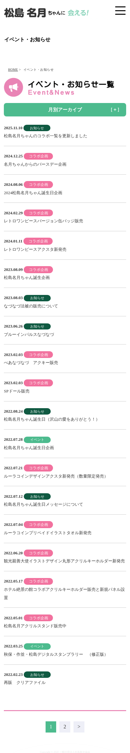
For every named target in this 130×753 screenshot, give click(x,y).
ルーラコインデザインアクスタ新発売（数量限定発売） (56, 476)
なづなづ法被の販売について (31, 306)
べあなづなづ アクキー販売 (31, 362)
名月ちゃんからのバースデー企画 (35, 164)
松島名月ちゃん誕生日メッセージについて (43, 504)
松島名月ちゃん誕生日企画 (29, 447)
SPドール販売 (16, 391)
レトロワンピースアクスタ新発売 (35, 249)
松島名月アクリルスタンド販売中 (35, 625)
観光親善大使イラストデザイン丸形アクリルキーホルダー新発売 (64, 561)
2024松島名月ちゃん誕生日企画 (33, 192)
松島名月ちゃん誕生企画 (27, 277)
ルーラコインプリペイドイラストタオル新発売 (47, 532)
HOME (13, 69)
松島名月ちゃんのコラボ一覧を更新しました (45, 135)
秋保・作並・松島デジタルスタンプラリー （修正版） (56, 654)
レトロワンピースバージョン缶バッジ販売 (43, 220)
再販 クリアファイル (25, 682)
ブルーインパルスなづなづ (29, 334)
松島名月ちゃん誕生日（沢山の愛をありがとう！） (52, 419)
